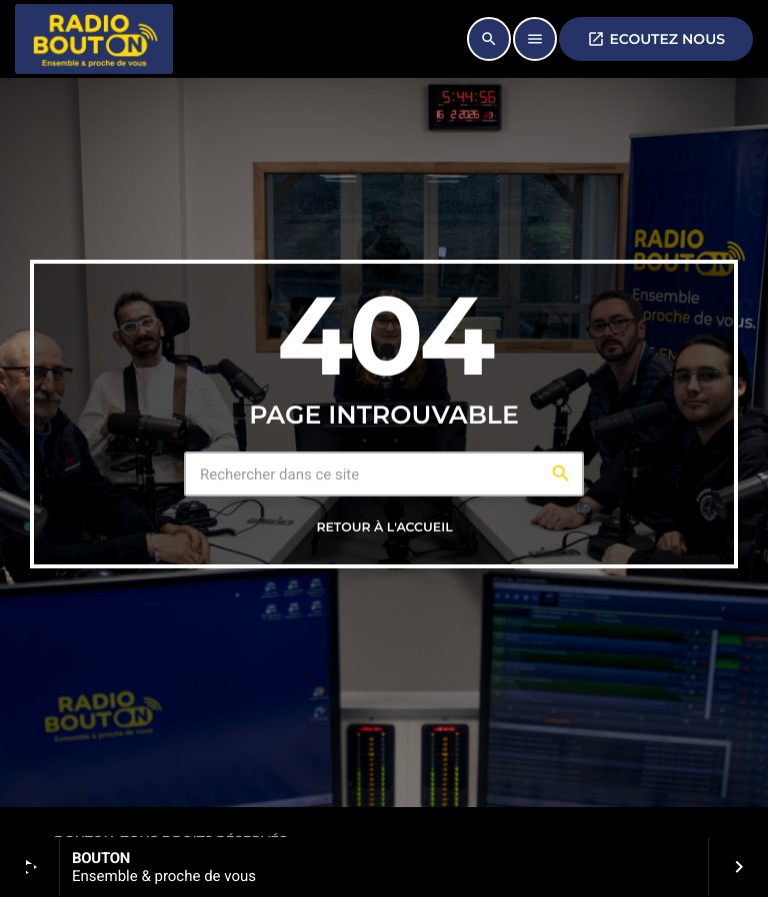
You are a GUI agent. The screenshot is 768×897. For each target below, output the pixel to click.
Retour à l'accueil (384, 527)
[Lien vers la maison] (94, 39)
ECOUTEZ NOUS (656, 39)
